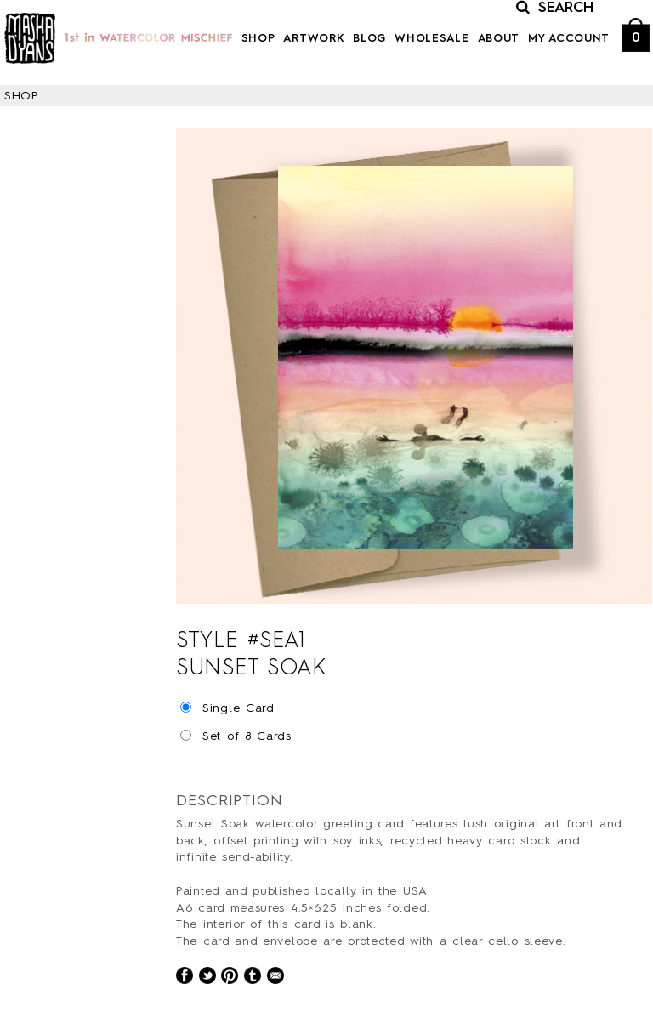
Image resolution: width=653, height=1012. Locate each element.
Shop (258, 38)
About (499, 38)
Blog (369, 38)
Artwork (313, 38)
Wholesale (431, 38)
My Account (569, 38)
